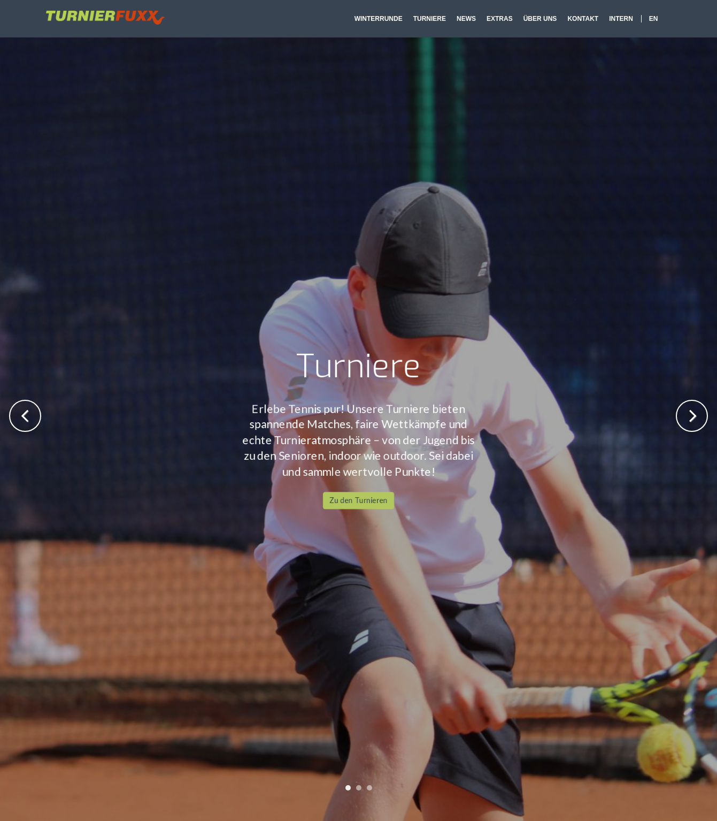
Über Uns (540, 18)
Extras (500, 18)
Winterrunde (378, 18)
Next (692, 416)
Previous (25, 416)
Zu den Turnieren (358, 281)
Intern (621, 18)
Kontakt (582, 18)
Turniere (429, 18)
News (466, 18)
